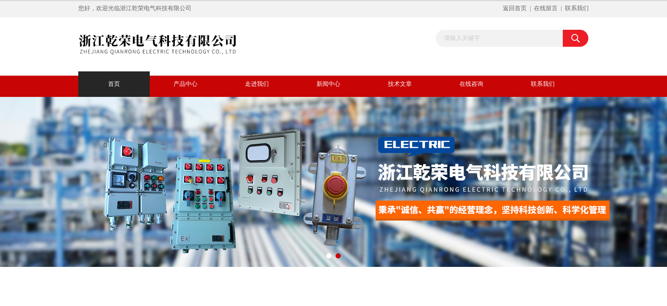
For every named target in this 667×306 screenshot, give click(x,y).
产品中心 (185, 84)
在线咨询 (471, 84)
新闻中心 (328, 84)
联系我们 (577, 8)
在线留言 (546, 8)
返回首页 (515, 8)
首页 (114, 84)
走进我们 (257, 84)
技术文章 (400, 84)
